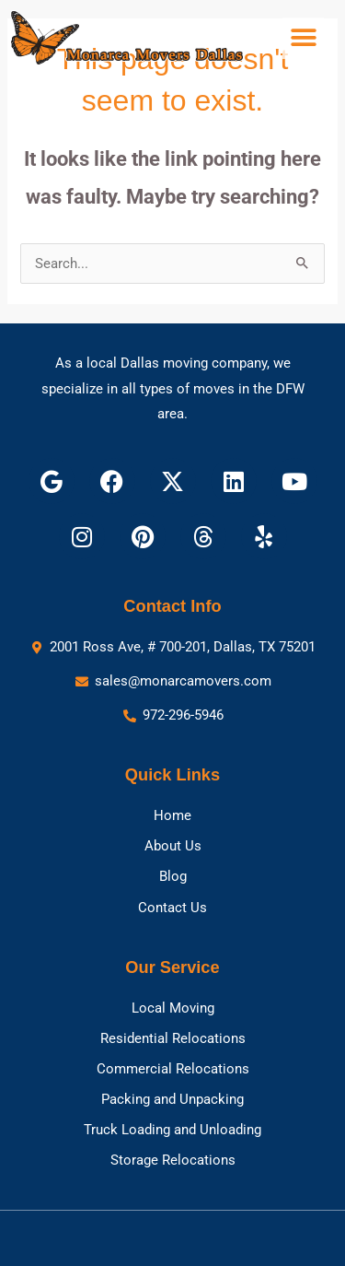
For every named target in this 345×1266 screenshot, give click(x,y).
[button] (303, 38)
